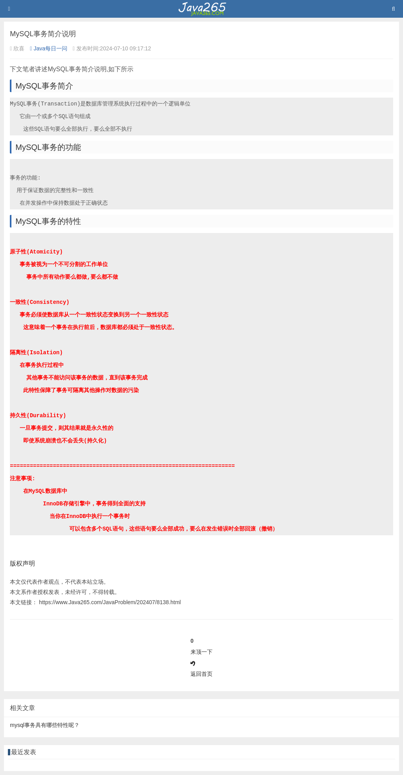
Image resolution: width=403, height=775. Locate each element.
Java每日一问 (48, 48)
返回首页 (201, 674)
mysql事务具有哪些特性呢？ (44, 725)
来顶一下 (201, 652)
